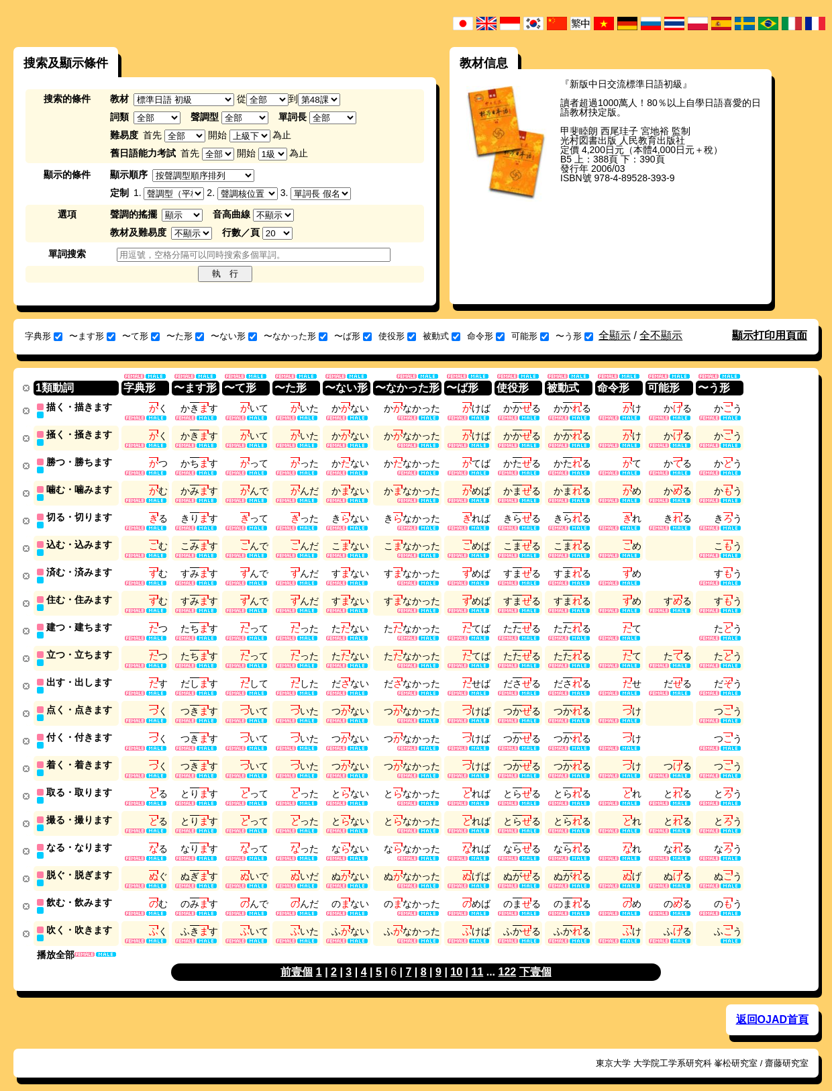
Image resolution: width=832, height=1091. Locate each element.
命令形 (486, 336)
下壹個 (535, 958)
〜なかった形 (295, 336)
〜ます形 (92, 336)
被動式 (441, 336)
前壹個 (296, 958)
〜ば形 (353, 336)
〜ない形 (234, 336)
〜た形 (185, 336)
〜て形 (141, 336)
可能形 (530, 336)
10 (456, 958)
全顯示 (615, 335)
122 (508, 958)
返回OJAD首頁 (772, 1006)
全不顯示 (660, 335)
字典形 (43, 336)
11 (477, 958)
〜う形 (574, 336)
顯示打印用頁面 (769, 335)
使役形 (397, 336)
